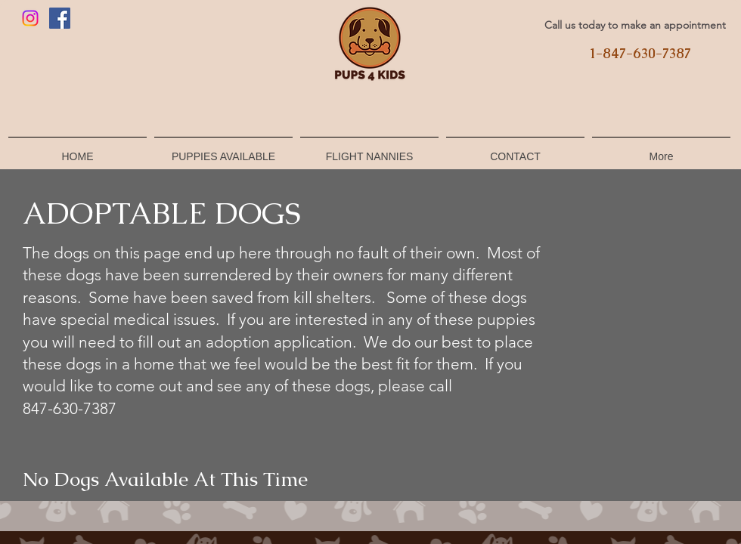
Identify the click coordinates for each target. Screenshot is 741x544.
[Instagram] (30, 18)
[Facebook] (59, 18)
